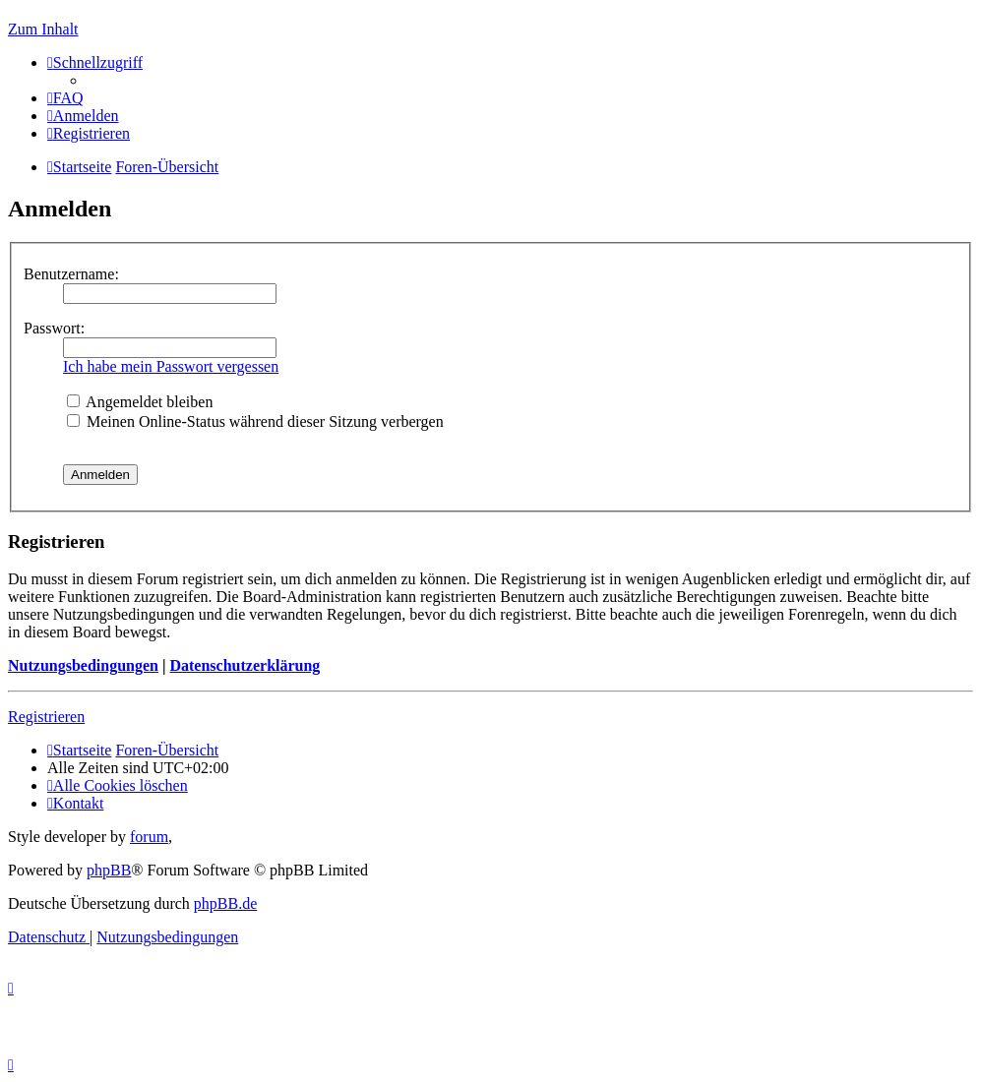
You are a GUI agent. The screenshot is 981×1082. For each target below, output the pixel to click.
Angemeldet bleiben (140, 401)
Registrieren (46, 716)
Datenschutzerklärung (244, 665)
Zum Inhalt (43, 29)
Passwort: (54, 328)
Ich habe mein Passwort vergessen (170, 366)
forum (149, 836)
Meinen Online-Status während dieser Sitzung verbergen (255, 421)
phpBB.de (225, 903)
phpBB (109, 870)
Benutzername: (71, 274)
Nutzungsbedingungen (83, 665)
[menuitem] (65, 98)
